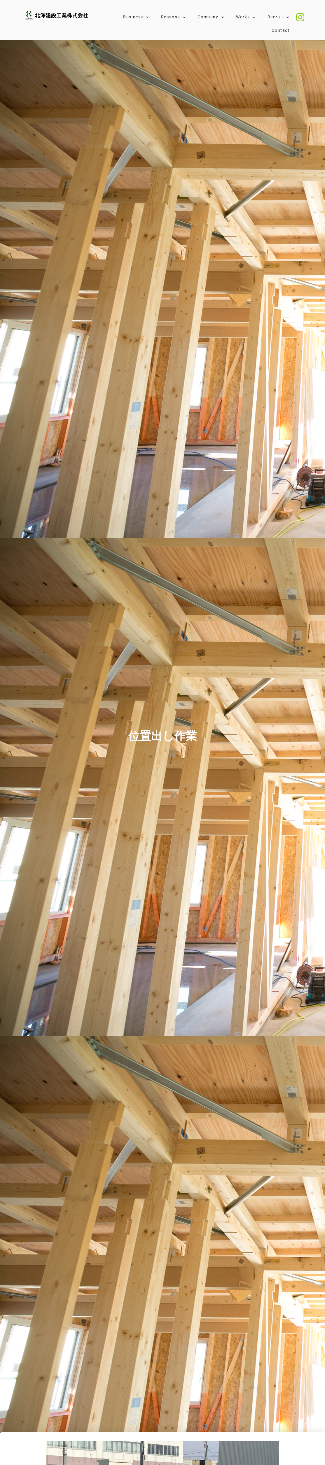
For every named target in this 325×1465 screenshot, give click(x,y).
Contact (280, 30)
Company (211, 17)
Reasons (173, 17)
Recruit (279, 17)
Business (136, 17)
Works (246, 17)
